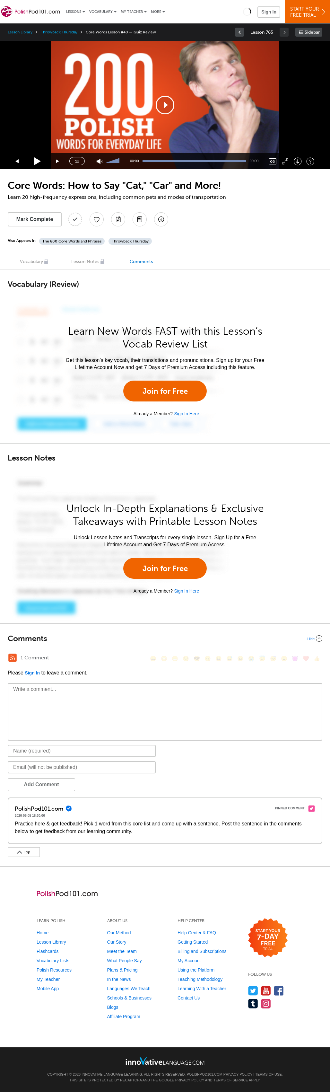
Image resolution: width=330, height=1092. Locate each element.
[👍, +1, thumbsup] (316, 658)
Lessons (73, 12)
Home (42, 932)
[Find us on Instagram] (266, 1003)
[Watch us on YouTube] (266, 991)
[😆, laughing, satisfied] (218, 658)
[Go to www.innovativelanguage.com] (165, 1060)
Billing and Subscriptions (202, 951)
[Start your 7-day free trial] (268, 938)
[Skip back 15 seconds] (17, 161)
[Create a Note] (118, 219)
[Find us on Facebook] (279, 991)
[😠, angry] (207, 658)
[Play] (38, 161)
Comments (141, 261)
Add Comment (41, 784)
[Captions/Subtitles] (273, 161)
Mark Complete (34, 219)
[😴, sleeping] (273, 658)
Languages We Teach (129, 988)
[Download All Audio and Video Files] (161, 219)
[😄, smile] (153, 658)
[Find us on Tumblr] (253, 1003)
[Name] (82, 751)
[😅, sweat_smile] (229, 658)
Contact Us (189, 997)
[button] (247, 11)
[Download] (298, 161)
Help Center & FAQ (197, 932)
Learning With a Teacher (202, 988)
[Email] (82, 767)
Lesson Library (20, 32)
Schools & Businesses (129, 997)
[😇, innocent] (262, 658)
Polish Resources (54, 970)
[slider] (113, 161)
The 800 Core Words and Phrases (71, 241)
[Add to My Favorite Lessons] (97, 219)
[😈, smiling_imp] (295, 658)
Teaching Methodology (200, 979)
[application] (165, 105)
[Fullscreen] (285, 161)
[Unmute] (100, 161)
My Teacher (132, 12)
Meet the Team (122, 951)
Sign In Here (186, 413)
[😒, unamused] (185, 658)
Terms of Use (268, 1074)
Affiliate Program (123, 1016)
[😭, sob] (251, 658)
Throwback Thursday (59, 32)
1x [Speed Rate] (77, 161)
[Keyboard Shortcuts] (310, 161)
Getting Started (193, 942)
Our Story (116, 942)
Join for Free (165, 391)
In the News (119, 979)
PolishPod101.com (204, 1074)
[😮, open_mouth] (284, 658)
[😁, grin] (174, 658)
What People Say (124, 960)
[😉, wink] (240, 658)
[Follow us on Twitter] (253, 991)
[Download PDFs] (140, 219)
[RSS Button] (12, 658)
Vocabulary (101, 12)
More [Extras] (156, 12)
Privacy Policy (237, 1074)
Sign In (268, 11)
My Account (189, 960)
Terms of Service (230, 1080)
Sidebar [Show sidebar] (312, 32)
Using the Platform (196, 970)
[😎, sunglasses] (196, 658)
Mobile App (48, 988)
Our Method (119, 932)
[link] (239, 32)
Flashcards (47, 951)
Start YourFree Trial (308, 12)
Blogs (112, 1007)
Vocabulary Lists (53, 960)
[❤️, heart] (305, 658)
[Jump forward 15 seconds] (58, 161)
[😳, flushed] (164, 658)
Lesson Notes (85, 261)
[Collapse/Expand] (165, 638)
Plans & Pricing (122, 970)
